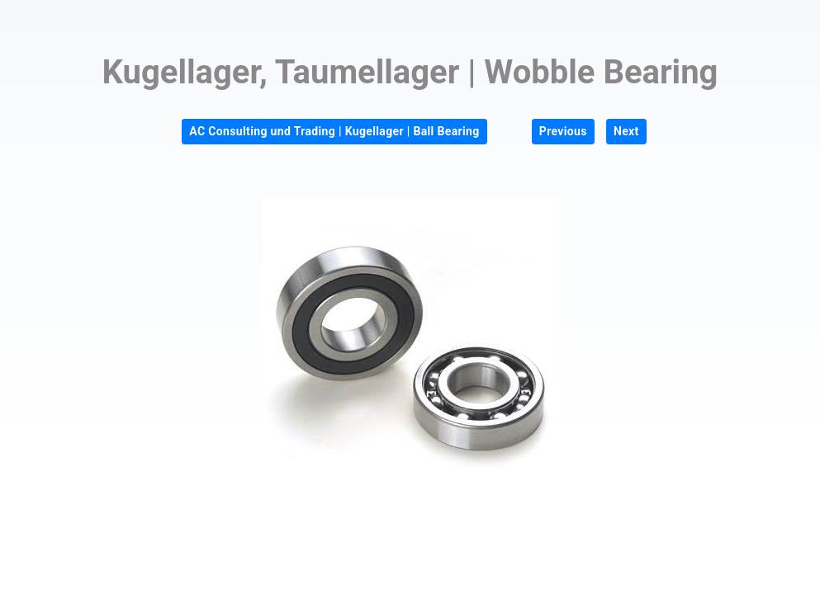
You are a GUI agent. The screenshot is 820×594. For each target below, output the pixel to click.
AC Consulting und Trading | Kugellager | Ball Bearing (334, 131)
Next (626, 131)
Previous (563, 131)
